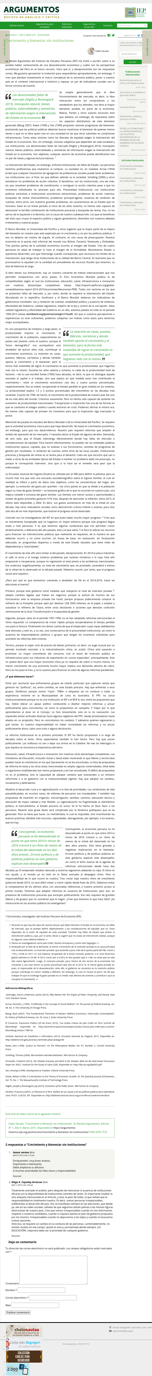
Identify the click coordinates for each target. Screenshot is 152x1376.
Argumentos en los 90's (89, 25)
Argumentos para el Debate (44, 25)
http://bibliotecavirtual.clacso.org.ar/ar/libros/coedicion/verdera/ (78, 1095)
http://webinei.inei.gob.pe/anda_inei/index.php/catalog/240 (34, 1039)
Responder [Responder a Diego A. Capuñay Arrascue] (16, 1236)
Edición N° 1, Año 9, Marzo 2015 (20, 35)
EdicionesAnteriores (67, 25)
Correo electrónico (16, 1297)
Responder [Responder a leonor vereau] (17, 1176)
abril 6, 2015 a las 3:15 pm (23, 1155)
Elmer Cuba (140, 87)
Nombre (11, 1290)
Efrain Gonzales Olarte (136, 123)
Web (8, 1305)
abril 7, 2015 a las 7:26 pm (22, 1185)
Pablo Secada (102, 51)
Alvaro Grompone (138, 150)
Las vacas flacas (127, 107)
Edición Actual (17, 25)
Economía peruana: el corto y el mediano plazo (132, 82)
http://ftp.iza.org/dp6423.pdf (87, 1064)
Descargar (44, 35)
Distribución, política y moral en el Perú (131, 118)
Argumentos (34, 12)
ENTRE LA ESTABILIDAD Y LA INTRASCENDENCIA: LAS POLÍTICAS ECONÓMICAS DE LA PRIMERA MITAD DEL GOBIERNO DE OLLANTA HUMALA (132, 137)
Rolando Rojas (133, 99)
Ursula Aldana (143, 100)
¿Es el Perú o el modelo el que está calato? (132, 94)
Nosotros (107, 25)
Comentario (12, 1283)
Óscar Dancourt (139, 111)
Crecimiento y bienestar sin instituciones (131, 167)
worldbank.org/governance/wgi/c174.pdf (49, 314)
